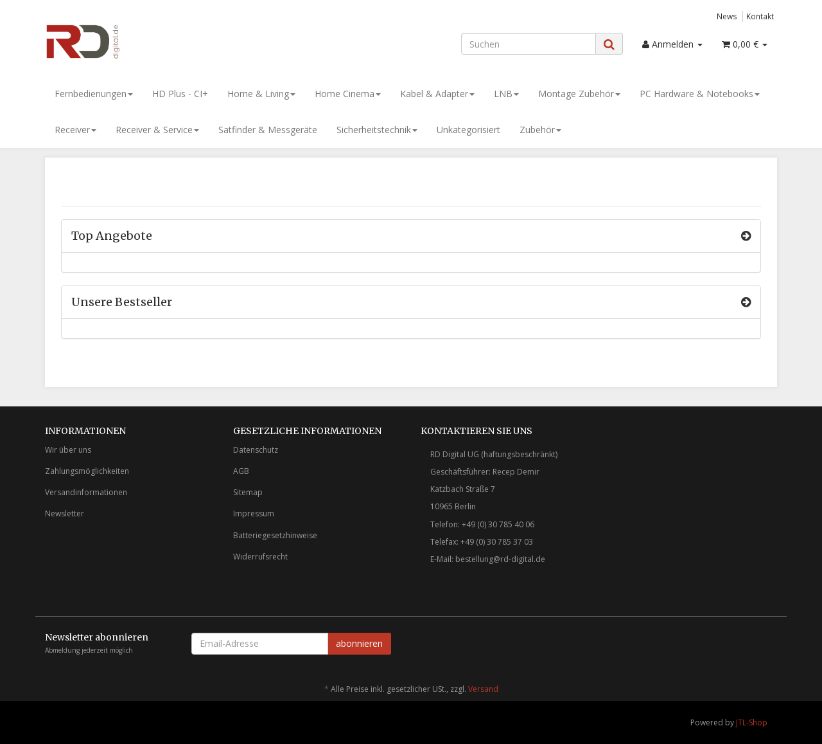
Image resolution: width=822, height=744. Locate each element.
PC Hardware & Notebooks (700, 93)
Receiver (75, 129)
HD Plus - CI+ (180, 93)
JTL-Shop (751, 722)
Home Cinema (348, 93)
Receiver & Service (157, 129)
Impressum (253, 513)
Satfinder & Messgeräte (267, 129)
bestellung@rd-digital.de (500, 559)
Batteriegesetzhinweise (275, 535)
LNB (506, 93)
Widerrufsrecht (260, 556)
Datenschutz (255, 449)
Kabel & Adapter (437, 93)
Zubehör (540, 129)
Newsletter (64, 513)
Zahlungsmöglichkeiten (87, 471)
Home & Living (261, 93)
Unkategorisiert (468, 129)
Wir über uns (68, 449)
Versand (483, 689)
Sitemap (248, 492)
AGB (241, 471)
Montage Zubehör (579, 93)
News (727, 16)
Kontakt (760, 16)
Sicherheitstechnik (377, 129)
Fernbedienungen (94, 93)
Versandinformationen (86, 492)
